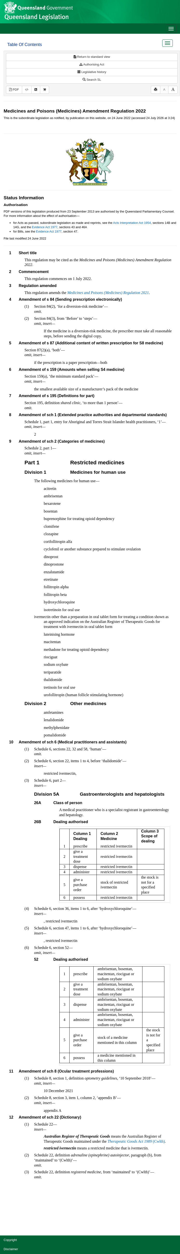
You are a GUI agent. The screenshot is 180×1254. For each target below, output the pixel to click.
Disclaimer (11, 1249)
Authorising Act (91, 64)
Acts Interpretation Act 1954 (132, 223)
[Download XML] (27, 90)
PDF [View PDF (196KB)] (14, 89)
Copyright (10, 1240)
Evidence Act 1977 (45, 227)
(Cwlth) (136, 1141)
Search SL (92, 79)
